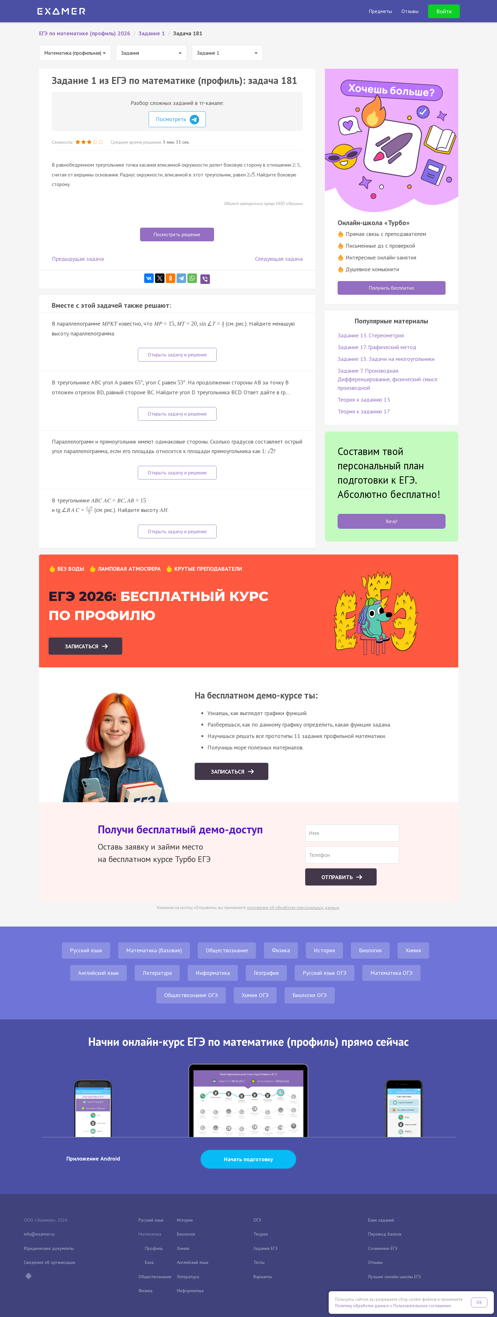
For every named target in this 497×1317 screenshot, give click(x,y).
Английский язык (98, 972)
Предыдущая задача (78, 258)
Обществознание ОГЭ (191, 995)
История (324, 950)
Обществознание (227, 950)
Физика (281, 950)
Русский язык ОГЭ (324, 972)
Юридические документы (49, 1248)
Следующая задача (279, 258)
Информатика (213, 972)
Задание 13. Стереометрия (371, 335)
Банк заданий (381, 1220)
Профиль (154, 1248)
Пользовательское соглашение (422, 1305)
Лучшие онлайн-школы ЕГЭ (394, 1276)
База (149, 1262)
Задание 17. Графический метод (377, 347)
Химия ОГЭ (255, 995)
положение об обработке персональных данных (293, 907)
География (266, 972)
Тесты (259, 1262)
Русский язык (86, 950)
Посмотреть (177, 119)
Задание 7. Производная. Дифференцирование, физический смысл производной (387, 379)
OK (479, 1302)
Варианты (262, 1276)
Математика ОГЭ (391, 972)
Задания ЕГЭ (265, 1248)
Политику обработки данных (362, 1305)
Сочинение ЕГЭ (382, 1248)
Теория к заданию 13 (364, 399)
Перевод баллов (384, 1234)
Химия (413, 950)
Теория (260, 1234)
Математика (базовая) (154, 950)
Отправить (337, 877)
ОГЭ (257, 1220)
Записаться (82, 646)
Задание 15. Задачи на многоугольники (386, 358)
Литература (157, 972)
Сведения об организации (49, 1262)
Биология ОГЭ (309, 995)
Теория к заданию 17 (364, 411)
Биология (370, 950)
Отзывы (375, 1262)
